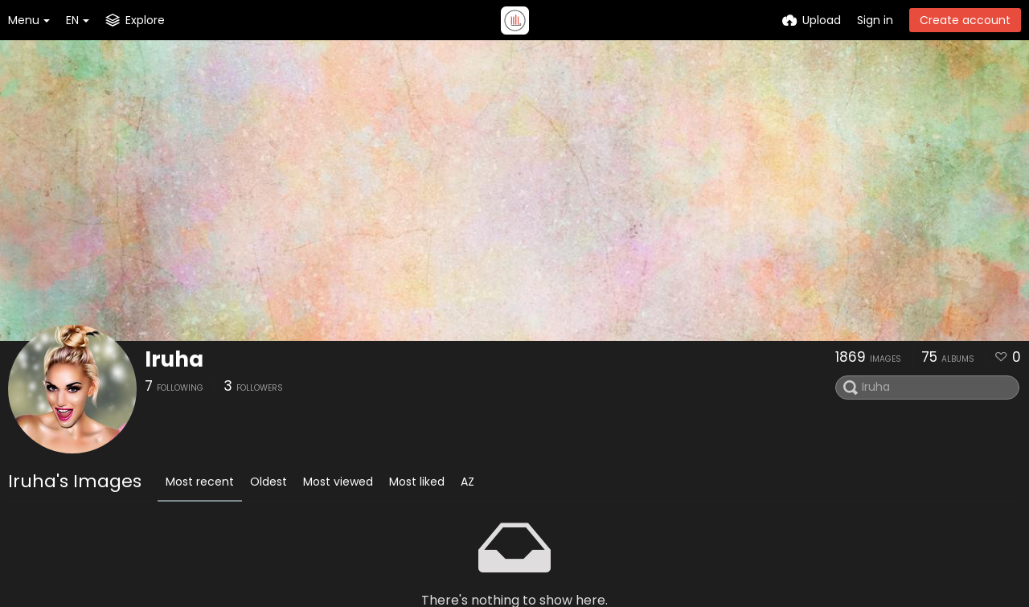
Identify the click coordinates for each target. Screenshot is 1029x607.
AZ (467, 482)
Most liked (417, 482)
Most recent (200, 482)
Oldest (268, 482)
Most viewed (338, 482)
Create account (965, 20)
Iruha (174, 359)
